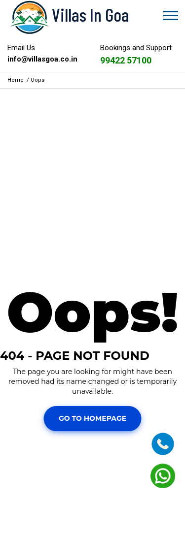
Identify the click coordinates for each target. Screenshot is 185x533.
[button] (170, 13)
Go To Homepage (92, 418)
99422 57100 (125, 60)
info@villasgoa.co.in (42, 59)
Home (15, 80)
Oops (37, 80)
